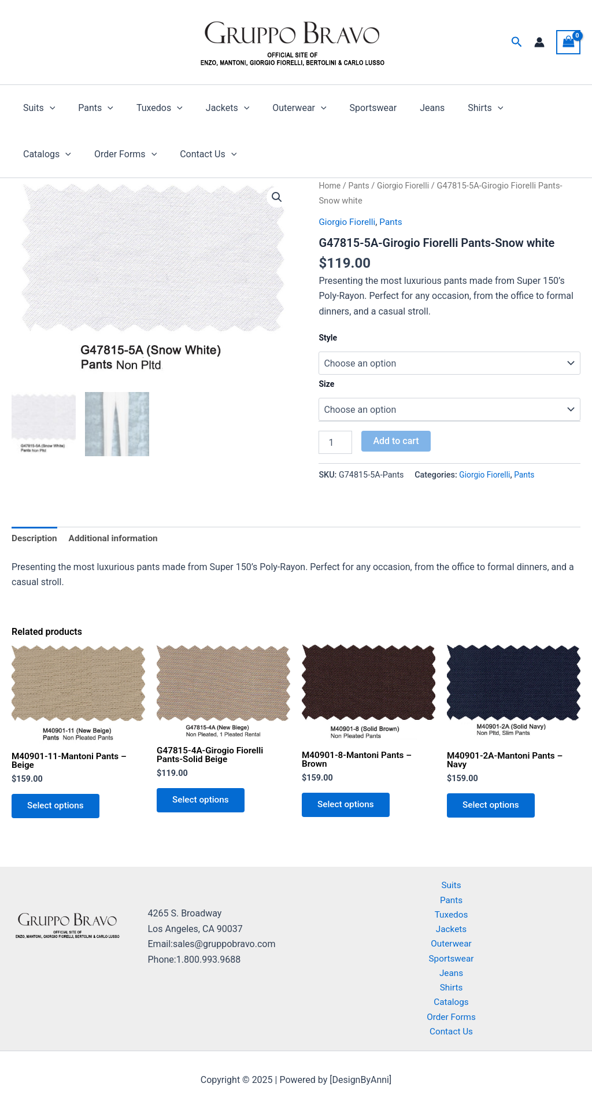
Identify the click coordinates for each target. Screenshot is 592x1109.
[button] (517, 42)
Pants (88, 108)
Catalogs (511, 108)
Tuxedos (148, 108)
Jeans (402, 107)
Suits (37, 108)
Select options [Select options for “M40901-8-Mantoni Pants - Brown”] (348, 808)
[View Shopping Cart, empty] (568, 42)
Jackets (211, 108)
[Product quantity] (335, 442)
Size (326, 384)
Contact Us (130, 154)
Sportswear (348, 107)
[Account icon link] (539, 42)
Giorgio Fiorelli (406, 185)
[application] (47, 108)
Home (330, 185)
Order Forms (52, 154)
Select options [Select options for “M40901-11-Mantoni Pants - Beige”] (58, 809)
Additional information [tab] (117, 538)
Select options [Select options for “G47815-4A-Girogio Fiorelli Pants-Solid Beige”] (203, 803)
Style (328, 337)
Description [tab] (35, 538)
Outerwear (278, 108)
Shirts (450, 108)
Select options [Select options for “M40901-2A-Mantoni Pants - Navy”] (493, 808)
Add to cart (396, 440)
